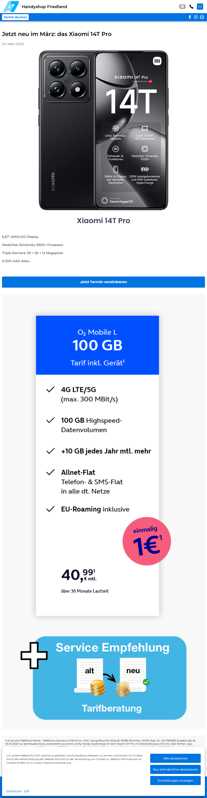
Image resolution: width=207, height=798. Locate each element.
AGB (26, 790)
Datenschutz (14, 790)
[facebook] (190, 17)
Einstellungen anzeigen (175, 780)
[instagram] (196, 17)
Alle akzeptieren (175, 758)
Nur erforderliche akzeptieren (175, 769)
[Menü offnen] (201, 7)
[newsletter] (202, 17)
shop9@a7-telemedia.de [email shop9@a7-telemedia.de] (182, 6)
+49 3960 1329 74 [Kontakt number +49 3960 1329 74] (191, 6)
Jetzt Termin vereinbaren (103, 281)
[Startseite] (11, 6)
